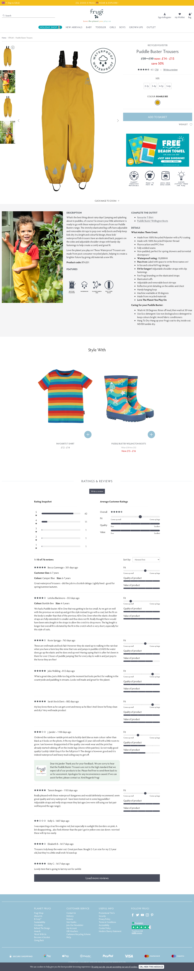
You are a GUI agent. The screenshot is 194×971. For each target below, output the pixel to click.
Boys (122, 27)
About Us (38, 915)
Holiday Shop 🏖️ (50, 27)
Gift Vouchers (72, 931)
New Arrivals (74, 27)
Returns (69, 919)
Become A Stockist (42, 937)
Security (102, 915)
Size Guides (71, 922)
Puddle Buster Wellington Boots (152, 220)
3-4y (154, 85)
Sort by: (127, 559)
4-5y (161, 85)
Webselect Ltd (119, 962)
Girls (113, 27)
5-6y (168, 85)
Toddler (100, 27)
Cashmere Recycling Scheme (78, 934)
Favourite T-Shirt (145, 217)
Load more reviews (97, 878)
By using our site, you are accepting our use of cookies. (115, 966)
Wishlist (185, 124)
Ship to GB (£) (11, 2)
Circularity (38, 925)
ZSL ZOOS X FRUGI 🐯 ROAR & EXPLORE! (97, 2)
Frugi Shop (38, 912)
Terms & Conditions (107, 922)
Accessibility (104, 925)
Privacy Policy (104, 919)
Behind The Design (42, 928)
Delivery (69, 915)
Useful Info (106, 908)
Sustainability (39, 922)
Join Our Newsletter (74, 925)
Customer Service (77, 908)
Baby (89, 27)
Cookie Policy (105, 928)
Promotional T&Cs (107, 912)
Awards (37, 931)
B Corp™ (37, 919)
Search (7, 15)
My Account (71, 928)
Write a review (170, 69)
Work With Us (40, 934)
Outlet (151, 27)
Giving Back (39, 940)
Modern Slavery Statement (110, 931)
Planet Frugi (42, 908)
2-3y (147, 85)
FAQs (68, 937)
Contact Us (71, 912)
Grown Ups (136, 27)
